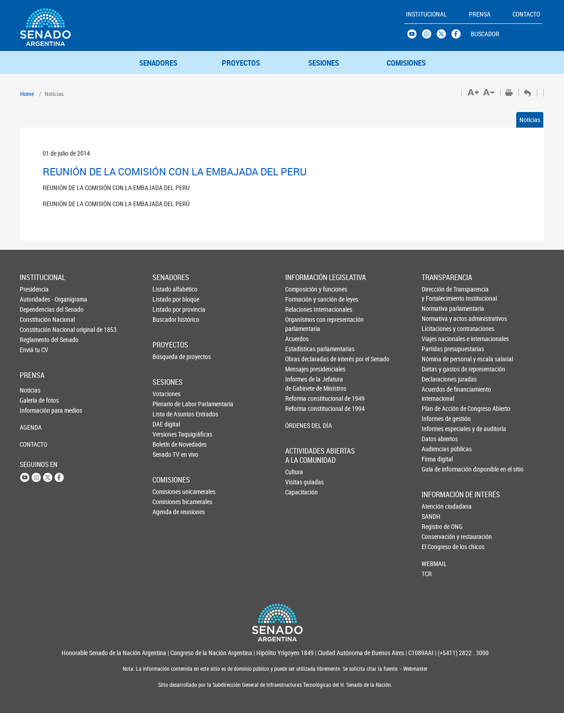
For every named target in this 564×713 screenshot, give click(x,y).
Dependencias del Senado (35, 309)
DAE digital (166, 424)
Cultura (294, 471)
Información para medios (35, 410)
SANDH (431, 516)
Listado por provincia (167, 309)
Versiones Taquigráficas (167, 434)
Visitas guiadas (300, 481)
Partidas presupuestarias (437, 348)
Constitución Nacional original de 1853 (35, 329)
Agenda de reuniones (167, 511)
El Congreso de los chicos (437, 546)
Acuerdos (297, 338)
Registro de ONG (437, 526)
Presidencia (34, 289)
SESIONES (323, 62)
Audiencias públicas (437, 448)
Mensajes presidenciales (300, 369)
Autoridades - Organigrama (35, 299)
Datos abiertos (437, 438)
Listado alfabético (167, 289)
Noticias (529, 119)
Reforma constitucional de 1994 (300, 408)
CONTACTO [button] (526, 14)
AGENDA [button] (31, 427)
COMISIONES (406, 62)
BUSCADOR (485, 33)
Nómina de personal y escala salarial (437, 358)
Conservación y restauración (437, 536)
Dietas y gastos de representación (437, 369)
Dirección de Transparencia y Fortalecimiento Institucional (437, 294)
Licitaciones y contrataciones (437, 328)
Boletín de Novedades (167, 444)
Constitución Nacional (35, 319)
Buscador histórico (167, 319)
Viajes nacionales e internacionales (437, 338)
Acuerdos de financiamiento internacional (437, 394)
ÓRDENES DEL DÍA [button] (300, 425)
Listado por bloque (167, 299)
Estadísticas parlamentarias (300, 348)
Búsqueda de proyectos (167, 356)
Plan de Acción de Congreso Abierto (437, 408)
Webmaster (415, 668)
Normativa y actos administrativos (437, 318)
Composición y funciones (300, 289)
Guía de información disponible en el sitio (437, 469)
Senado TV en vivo (167, 454)
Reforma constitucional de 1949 (300, 398)
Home (27, 94)
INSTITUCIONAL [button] (426, 14)
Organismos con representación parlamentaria (300, 324)
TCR (427, 573)
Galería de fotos (35, 400)
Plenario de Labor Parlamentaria (167, 403)
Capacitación (300, 492)
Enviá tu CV (34, 349)
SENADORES (158, 62)
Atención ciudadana (437, 506)
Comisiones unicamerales (167, 491)
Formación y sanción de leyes (300, 299)
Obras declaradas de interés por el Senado (300, 358)
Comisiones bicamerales (167, 501)
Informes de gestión (437, 418)
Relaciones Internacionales (300, 309)
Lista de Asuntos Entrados (167, 414)
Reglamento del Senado (35, 339)
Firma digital (437, 459)
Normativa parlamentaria (437, 308)
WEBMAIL (434, 563)
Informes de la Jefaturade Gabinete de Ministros (300, 384)
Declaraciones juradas (437, 379)
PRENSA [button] (480, 14)
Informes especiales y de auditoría (437, 428)
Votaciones (166, 393)
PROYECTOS (241, 62)
